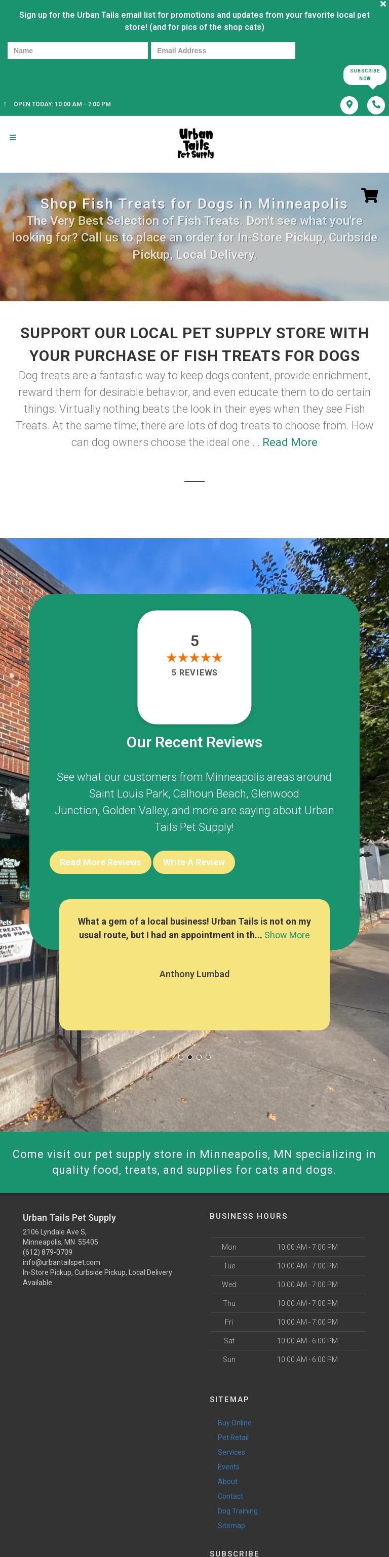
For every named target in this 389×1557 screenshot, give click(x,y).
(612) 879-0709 (47, 1252)
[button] (180, 1057)
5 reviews (194, 673)
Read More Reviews (100, 862)
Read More (290, 442)
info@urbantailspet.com (61, 1262)
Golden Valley (134, 810)
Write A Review (194, 862)
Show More (287, 935)
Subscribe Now (365, 74)
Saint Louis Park (128, 793)
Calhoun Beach (209, 793)
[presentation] (42, 74)
